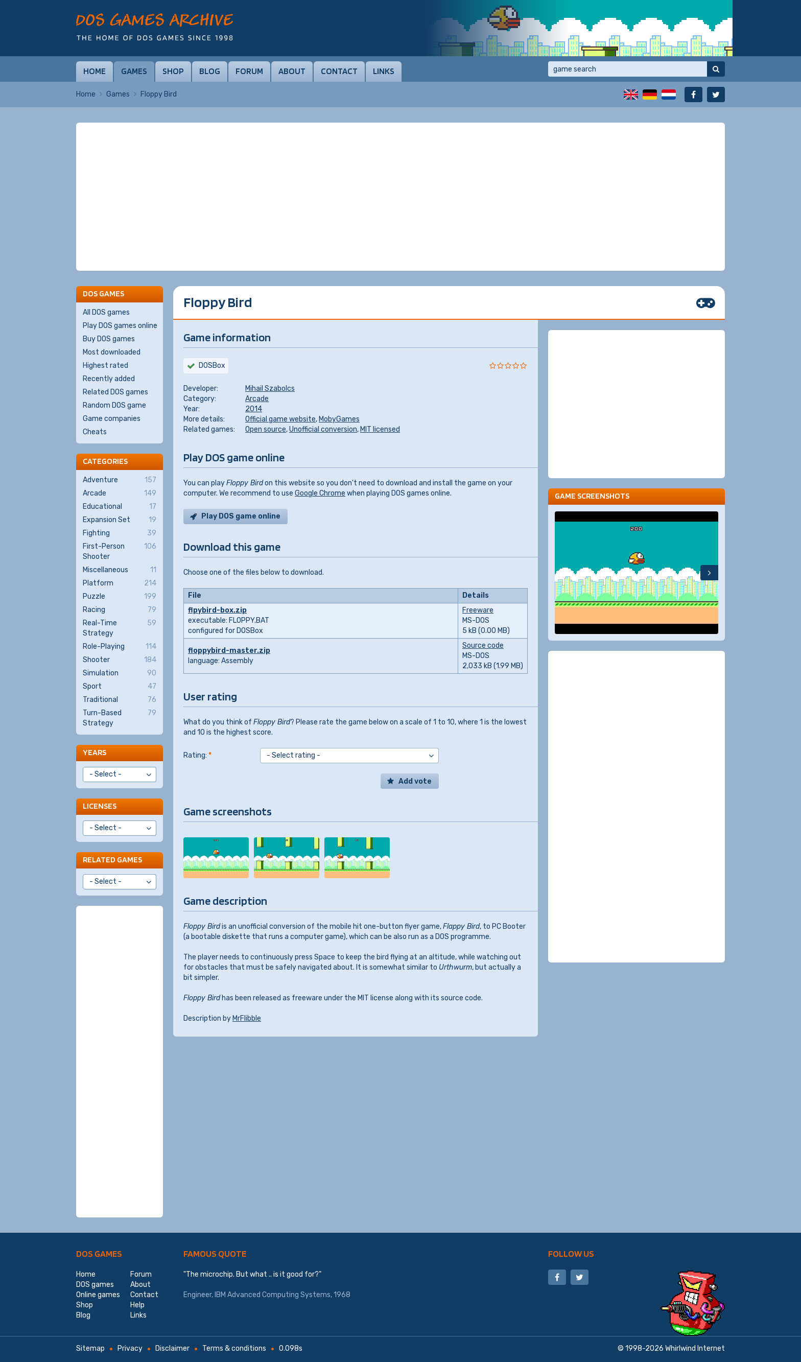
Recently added (109, 378)
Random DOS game (114, 405)
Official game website (280, 419)
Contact (339, 71)
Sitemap (90, 1348)
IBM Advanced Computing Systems (273, 1294)
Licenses (99, 806)
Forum (249, 71)
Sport (119, 687)
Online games (98, 1294)
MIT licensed (380, 429)
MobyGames (339, 419)
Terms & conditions (234, 1348)
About (291, 71)
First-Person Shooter (119, 551)
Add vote (415, 781)
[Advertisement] (400, 196)
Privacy (130, 1348)
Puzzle (119, 597)
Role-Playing (119, 647)
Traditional (119, 700)
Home (94, 71)
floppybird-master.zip (229, 650)
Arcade (257, 398)
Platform (119, 583)
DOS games (99, 1253)
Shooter (119, 660)
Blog (209, 71)
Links (383, 71)
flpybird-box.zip (217, 610)
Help (137, 1305)
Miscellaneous (119, 570)
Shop (173, 71)
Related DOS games (115, 392)
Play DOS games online (120, 325)
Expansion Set (119, 520)
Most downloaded (111, 352)
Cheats (95, 432)
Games (134, 71)
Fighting (119, 533)
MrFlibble (246, 1018)
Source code (483, 645)
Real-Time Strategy (119, 628)
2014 (253, 409)
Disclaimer (172, 1348)
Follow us (571, 1253)
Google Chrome (320, 493)
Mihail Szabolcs (270, 388)
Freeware (477, 610)
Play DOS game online (240, 516)
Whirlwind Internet (695, 1348)
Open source (265, 429)
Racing (119, 610)
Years (94, 752)
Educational (119, 507)
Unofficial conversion (323, 429)
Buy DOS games (109, 339)
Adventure (119, 480)
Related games (112, 859)
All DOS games (106, 312)
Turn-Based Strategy (119, 717)
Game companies (111, 418)
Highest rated (105, 365)
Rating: (197, 755)
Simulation (119, 673)
